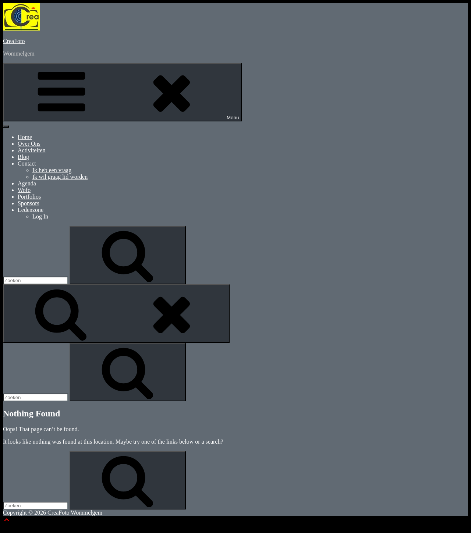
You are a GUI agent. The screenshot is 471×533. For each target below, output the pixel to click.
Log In (40, 216)
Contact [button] (27, 163)
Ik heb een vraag (51, 170)
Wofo (24, 190)
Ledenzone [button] (30, 210)
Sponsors (28, 203)
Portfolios (29, 196)
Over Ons (29, 144)
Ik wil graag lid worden (60, 177)
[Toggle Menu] (6, 126)
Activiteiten (32, 150)
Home (25, 137)
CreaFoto (14, 41)
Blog (23, 157)
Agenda (27, 183)
